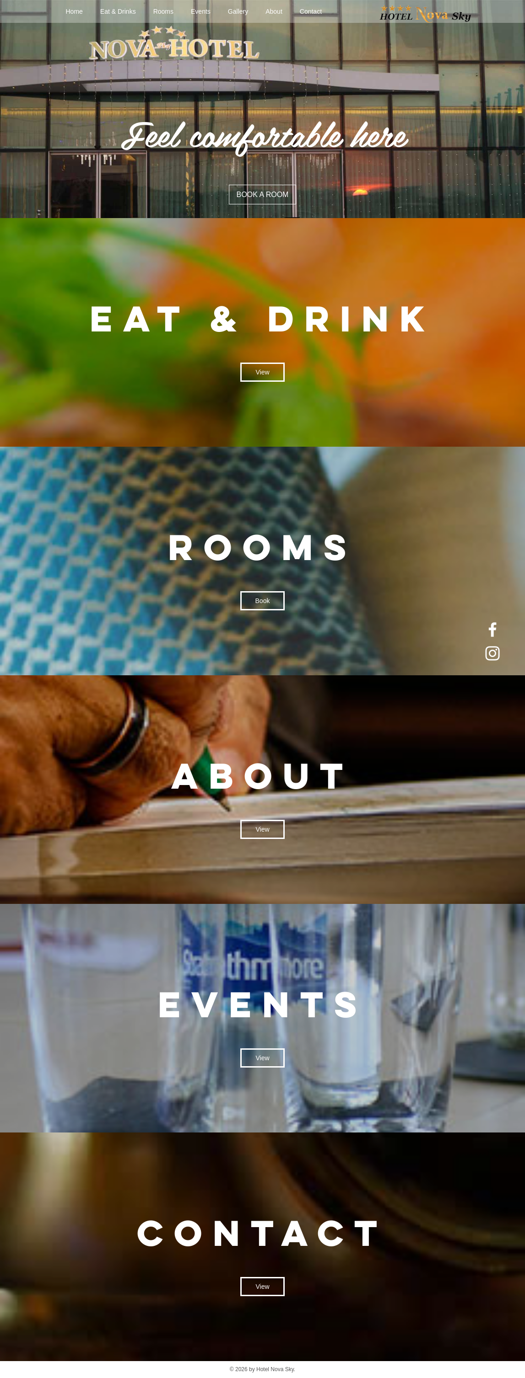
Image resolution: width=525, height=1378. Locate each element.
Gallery (238, 11)
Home (74, 11)
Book (262, 600)
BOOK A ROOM (263, 194)
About (273, 11)
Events (201, 11)
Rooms (163, 11)
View (262, 372)
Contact (311, 11)
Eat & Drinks (118, 11)
